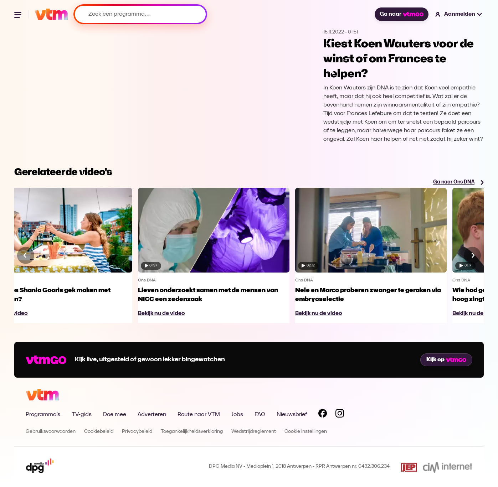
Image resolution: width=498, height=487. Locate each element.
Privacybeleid (137, 431)
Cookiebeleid (98, 431)
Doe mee (114, 415)
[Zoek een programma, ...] (140, 14)
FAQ (260, 415)
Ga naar (401, 14)
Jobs (237, 415)
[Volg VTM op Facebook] (322, 414)
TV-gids (82, 415)
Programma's (43, 415)
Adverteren (152, 415)
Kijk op (446, 360)
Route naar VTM (199, 415)
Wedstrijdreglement (253, 431)
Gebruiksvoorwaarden (51, 431)
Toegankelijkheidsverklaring (192, 431)
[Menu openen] (18, 14)
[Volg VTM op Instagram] (339, 414)
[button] (459, 14)
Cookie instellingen (305, 431)
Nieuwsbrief (292, 415)
